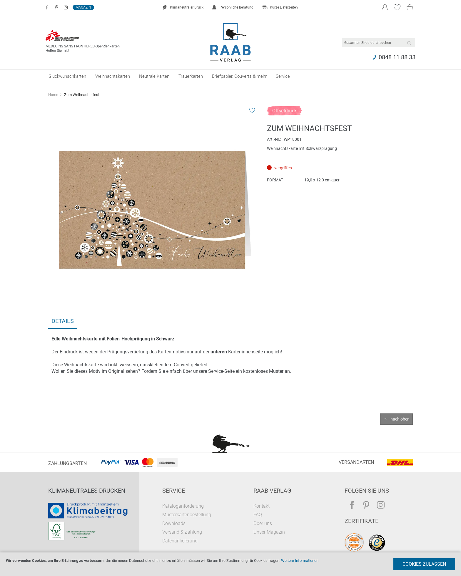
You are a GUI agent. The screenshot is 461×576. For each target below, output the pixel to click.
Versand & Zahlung (182, 532)
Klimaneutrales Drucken (86, 490)
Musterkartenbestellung (186, 514)
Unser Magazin (269, 532)
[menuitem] (67, 76)
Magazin (83, 7)
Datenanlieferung (180, 541)
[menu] (230, 76)
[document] (230, 564)
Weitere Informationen (299, 560)
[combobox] (378, 42)
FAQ (257, 514)
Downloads (174, 523)
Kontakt (261, 506)
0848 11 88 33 (397, 57)
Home (53, 94)
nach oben (400, 419)
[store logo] (231, 42)
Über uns (262, 523)
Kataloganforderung (183, 506)
